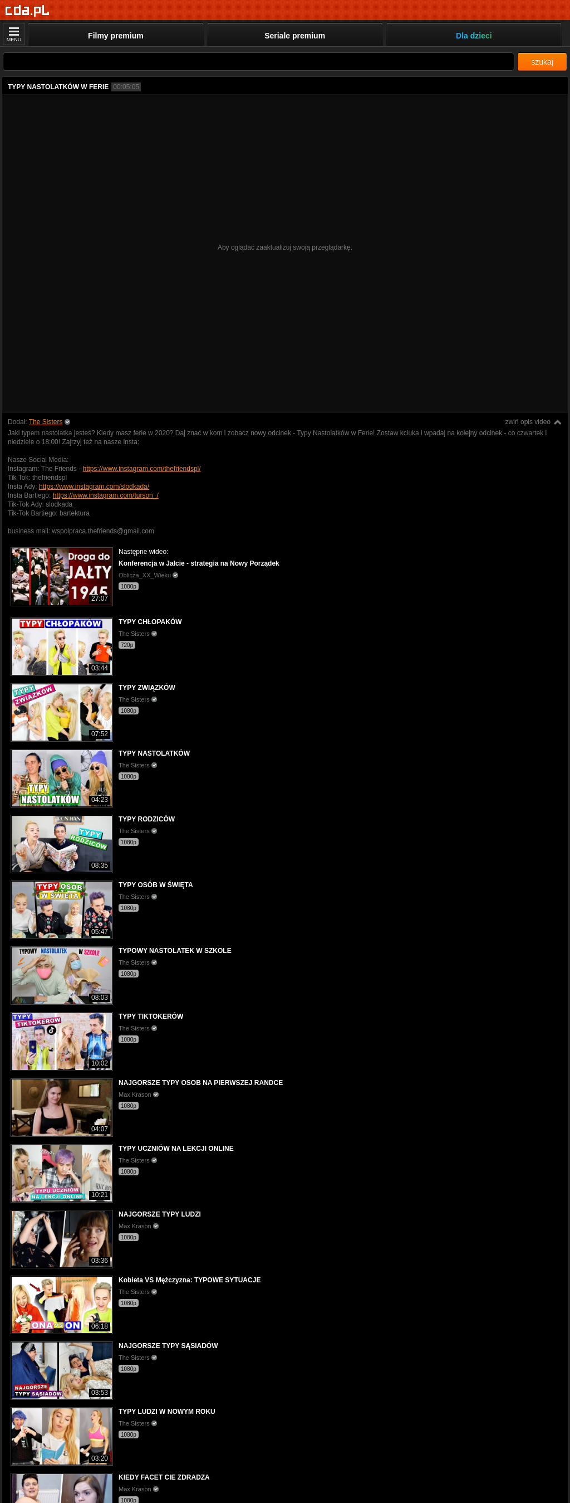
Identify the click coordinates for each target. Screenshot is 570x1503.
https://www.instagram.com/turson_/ (106, 495)
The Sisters (46, 422)
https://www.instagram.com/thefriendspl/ (142, 469)
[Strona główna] (28, 11)
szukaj (542, 61)
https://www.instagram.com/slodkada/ (94, 486)
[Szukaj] (258, 61)
